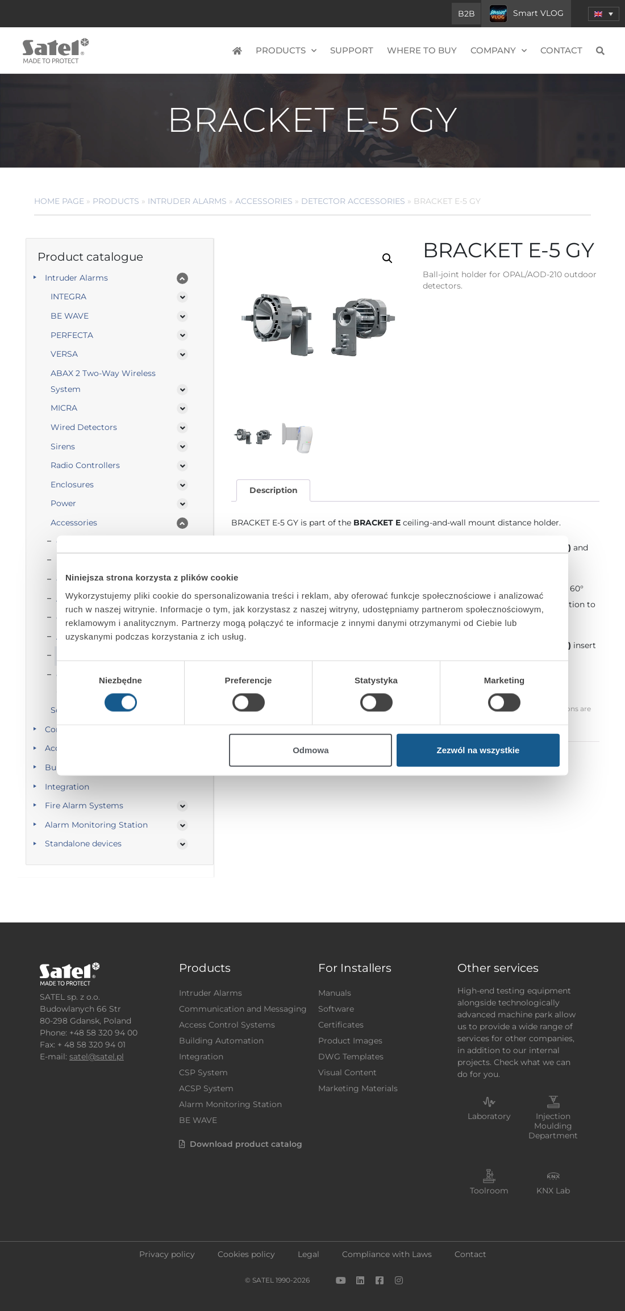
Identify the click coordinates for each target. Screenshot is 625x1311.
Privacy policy (167, 1254)
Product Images (350, 1041)
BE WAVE (70, 316)
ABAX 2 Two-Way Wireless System (103, 381)
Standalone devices (83, 843)
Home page (59, 201)
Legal (308, 1254)
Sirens (63, 446)
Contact (561, 50)
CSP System (203, 1072)
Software (336, 1009)
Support (351, 50)
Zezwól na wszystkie (478, 749)
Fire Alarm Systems (84, 805)
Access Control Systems (227, 1025)
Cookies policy (246, 1254)
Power (63, 503)
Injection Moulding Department (553, 1126)
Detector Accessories (353, 201)
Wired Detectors (84, 427)
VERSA (64, 354)
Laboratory (489, 1116)
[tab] (273, 490)
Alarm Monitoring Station (96, 825)
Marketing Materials (358, 1088)
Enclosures (72, 484)
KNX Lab (553, 1190)
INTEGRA (68, 296)
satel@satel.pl (96, 1056)
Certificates (341, 1025)
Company (498, 51)
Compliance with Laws (387, 1254)
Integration (67, 787)
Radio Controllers (85, 465)
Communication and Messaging (243, 1009)
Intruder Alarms (187, 201)
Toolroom (489, 1190)
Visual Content (347, 1072)
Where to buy (422, 50)
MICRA (64, 408)
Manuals (334, 993)
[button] (603, 14)
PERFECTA (72, 335)
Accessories (264, 201)
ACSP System (206, 1088)
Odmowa (310, 749)
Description (273, 490)
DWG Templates (351, 1056)
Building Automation (221, 1041)
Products (286, 51)
